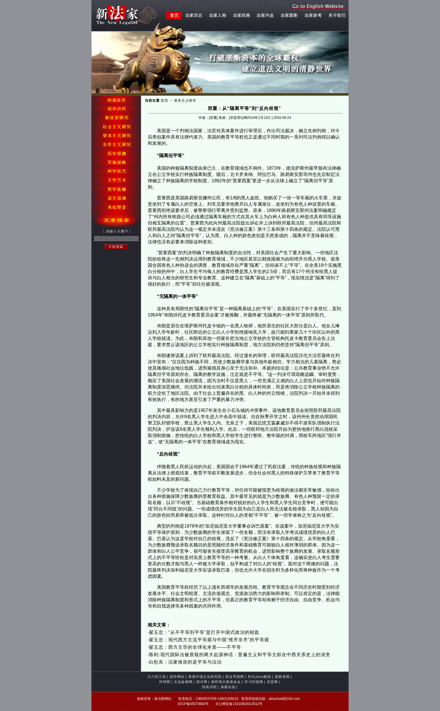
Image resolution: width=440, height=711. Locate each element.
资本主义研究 (185, 101)
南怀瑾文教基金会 (226, 682)
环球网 (164, 682)
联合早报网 (234, 677)
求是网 (272, 682)
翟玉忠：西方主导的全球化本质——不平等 (195, 647)
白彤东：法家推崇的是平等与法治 (185, 662)
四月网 (201, 682)
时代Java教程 (259, 677)
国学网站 (177, 677)
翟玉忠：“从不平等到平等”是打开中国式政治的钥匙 (204, 632)
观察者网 (282, 677)
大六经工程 (156, 677)
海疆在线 (228, 687)
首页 (164, 101)
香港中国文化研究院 (205, 677)
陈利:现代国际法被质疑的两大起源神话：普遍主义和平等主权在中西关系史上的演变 (239, 654)
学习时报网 (254, 682)
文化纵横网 (183, 682)
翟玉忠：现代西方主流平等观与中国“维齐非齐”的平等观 (209, 639)
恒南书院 (209, 687)
